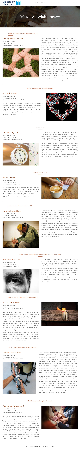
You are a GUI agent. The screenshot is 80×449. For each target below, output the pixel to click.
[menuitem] (38, 3)
